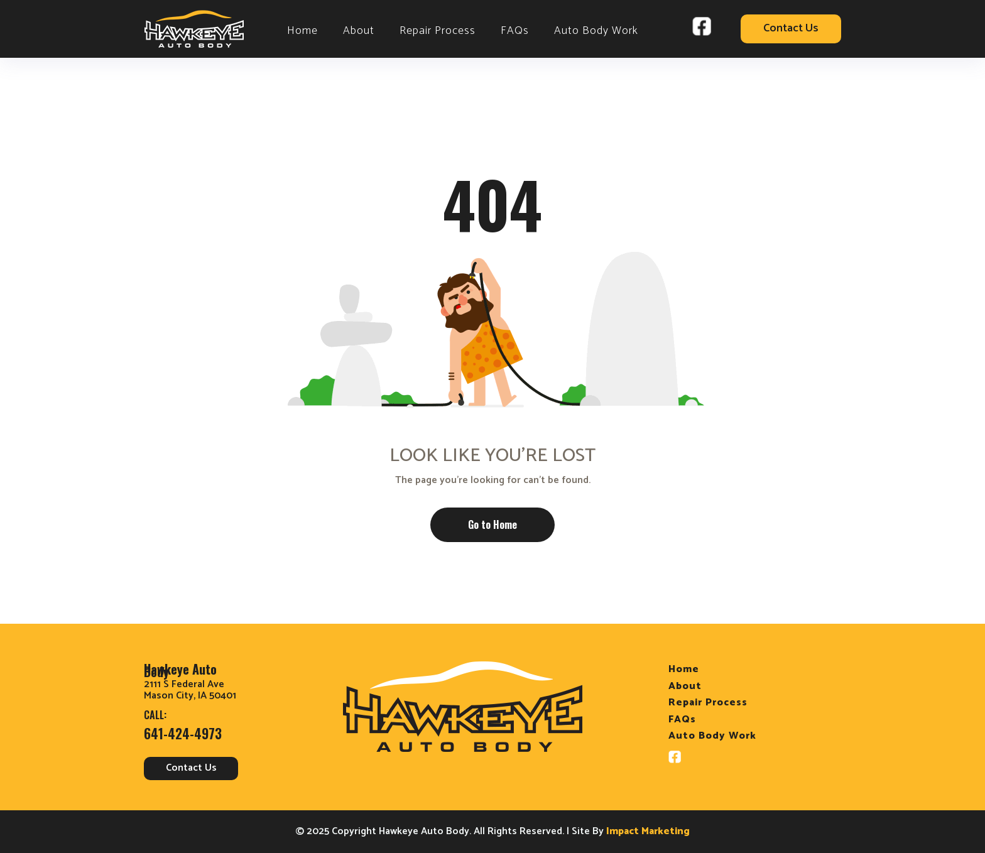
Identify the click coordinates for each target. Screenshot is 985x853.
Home (302, 30)
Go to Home (492, 524)
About (358, 30)
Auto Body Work (596, 30)
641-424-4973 (183, 733)
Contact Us (791, 29)
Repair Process (438, 30)
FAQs (515, 30)
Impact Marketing (648, 831)
